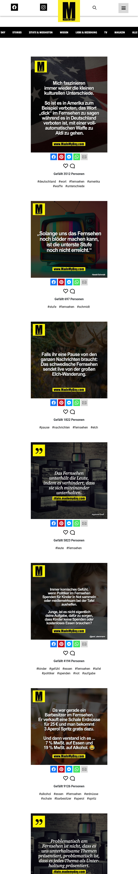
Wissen (64, 32)
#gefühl (54, 669)
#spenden (63, 673)
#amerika (93, 181)
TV (105, 32)
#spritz (91, 798)
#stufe (51, 307)
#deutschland (46, 181)
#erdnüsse (91, 794)
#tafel (97, 669)
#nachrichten (61, 427)
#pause (44, 427)
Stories (17, 32)
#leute (59, 548)
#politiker (48, 673)
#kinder (41, 669)
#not (76, 673)
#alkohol (45, 794)
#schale (46, 798)
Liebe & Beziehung (86, 32)
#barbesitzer (62, 798)
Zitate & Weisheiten (41, 32)
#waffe (58, 186)
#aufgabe (88, 673)
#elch (94, 427)
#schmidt (83, 307)
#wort (62, 181)
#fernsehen (76, 181)
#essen (67, 669)
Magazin (119, 32)
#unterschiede (74, 186)
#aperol (79, 798)
